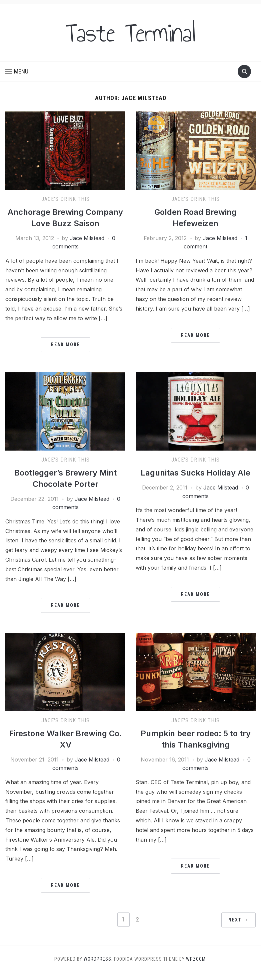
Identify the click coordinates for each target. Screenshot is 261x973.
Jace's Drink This (65, 199)
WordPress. (98, 959)
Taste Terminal (130, 33)
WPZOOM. (196, 959)
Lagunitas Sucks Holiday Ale (195, 473)
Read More (65, 344)
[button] (16, 71)
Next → (238, 919)
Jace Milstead (87, 238)
